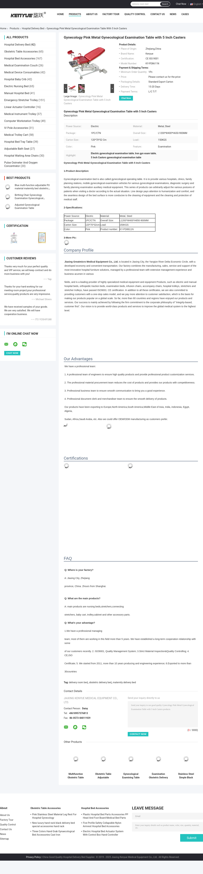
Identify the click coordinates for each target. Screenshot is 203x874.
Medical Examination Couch (21, 65)
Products (75, 14)
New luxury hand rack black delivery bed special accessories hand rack (53, 825)
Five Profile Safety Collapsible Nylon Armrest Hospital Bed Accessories (102, 825)
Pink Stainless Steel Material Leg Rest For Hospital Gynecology (54, 816)
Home (60, 14)
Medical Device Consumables (22, 72)
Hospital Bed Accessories (19, 58)
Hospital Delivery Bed (33, 28)
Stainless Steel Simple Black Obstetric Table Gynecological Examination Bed (186, 776)
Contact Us (157, 14)
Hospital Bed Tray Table (18, 141)
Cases (185, 14)
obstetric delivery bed (100, 682)
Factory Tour (111, 14)
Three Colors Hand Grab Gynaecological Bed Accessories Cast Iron (53, 833)
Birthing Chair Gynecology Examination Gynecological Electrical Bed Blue (29, 198)
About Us (91, 14)
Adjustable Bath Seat (16, 148)
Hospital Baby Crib (15, 79)
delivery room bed (78, 682)
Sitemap (4, 838)
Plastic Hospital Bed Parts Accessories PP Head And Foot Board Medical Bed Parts (105, 816)
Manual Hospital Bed (16, 93)
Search (165, 4)
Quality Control (135, 14)
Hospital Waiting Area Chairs (21, 155)
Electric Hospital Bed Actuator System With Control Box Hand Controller (103, 833)
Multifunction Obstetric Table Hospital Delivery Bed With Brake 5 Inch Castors (76, 776)
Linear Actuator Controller (19, 107)
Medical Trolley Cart (16, 134)
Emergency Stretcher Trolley (21, 100)
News (173, 14)
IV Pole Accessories (16, 128)
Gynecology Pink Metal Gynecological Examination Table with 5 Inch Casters (87, 100)
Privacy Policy (33, 857)
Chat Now (181, 4)
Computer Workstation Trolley (22, 121)
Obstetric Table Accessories (21, 51)
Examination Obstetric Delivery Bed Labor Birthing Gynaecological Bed (158, 776)
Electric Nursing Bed (16, 86)
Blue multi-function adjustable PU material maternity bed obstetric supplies (32, 188)
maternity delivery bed (124, 682)
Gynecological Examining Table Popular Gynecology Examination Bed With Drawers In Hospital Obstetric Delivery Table (131, 776)
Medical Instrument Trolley (20, 114)
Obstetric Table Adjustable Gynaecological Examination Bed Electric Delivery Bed (103, 776)
